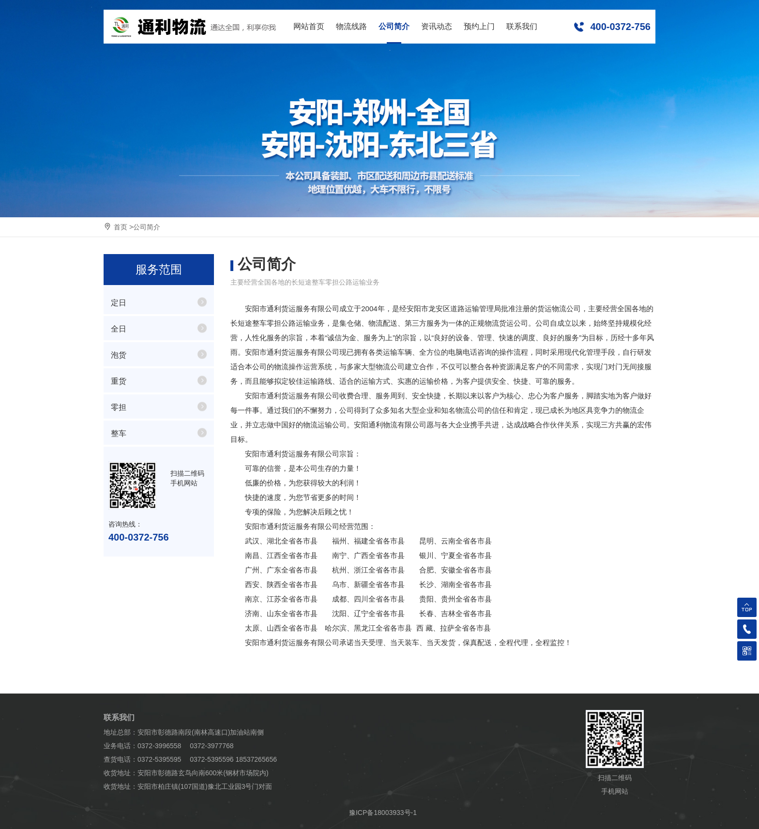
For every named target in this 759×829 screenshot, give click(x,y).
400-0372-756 (620, 26)
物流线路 (351, 26)
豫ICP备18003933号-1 (383, 812)
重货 (118, 381)
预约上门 (479, 26)
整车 (118, 433)
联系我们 (521, 26)
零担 (118, 407)
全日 (118, 329)
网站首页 (308, 26)
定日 (118, 303)
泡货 (118, 355)
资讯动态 (436, 26)
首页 (120, 227)
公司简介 (394, 26)
